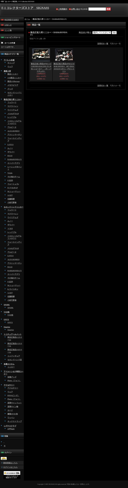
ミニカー (11, 367)
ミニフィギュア (13, 356)
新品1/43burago (13, 81)
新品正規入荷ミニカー (13, 99)
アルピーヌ (11, 127)
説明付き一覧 (102, 44)
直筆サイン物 (12, 407)
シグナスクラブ (10, 426)
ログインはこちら (10, 467)
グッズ (10, 89)
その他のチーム (13, 177)
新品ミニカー (12, 74)
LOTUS (10, 145)
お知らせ (8, 25)
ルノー (10, 148)
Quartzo (7, 327)
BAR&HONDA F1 (14, 159)
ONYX (6, 319)
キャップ (11, 63)
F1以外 (10, 180)
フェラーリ (11, 102)
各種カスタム (9, 364)
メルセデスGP (13, 114)
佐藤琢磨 (11, 199)
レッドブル (11, 117)
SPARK (7, 305)
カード (10, 410)
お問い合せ (75, 9)
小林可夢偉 (11, 203)
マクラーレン (12, 106)
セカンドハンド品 (14, 360)
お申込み (11, 429)
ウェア (10, 67)
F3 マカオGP (12, 188)
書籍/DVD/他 (12, 414)
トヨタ (10, 228)
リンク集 (8, 30)
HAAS (9, 156)
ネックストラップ (14, 421)
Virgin (9, 173)
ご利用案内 (62, 9)
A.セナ (10, 195)
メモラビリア (12, 85)
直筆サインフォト (14, 403)
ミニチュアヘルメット (13, 334)
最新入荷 (7, 71)
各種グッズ (11, 377)
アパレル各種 (9, 60)
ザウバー (11, 152)
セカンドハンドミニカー (13, 207)
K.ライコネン (12, 289)
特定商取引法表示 (11, 20)
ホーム (27, 19)
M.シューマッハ (13, 191)
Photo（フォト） (14, 381)
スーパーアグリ (13, 163)
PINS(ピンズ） (13, 395)
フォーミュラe (13, 184)
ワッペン (11, 418)
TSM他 (6, 312)
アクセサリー (9, 385)
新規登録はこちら (10, 463)
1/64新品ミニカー (14, 78)
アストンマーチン (14, 135)
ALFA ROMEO (13, 131)
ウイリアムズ (12, 110)
